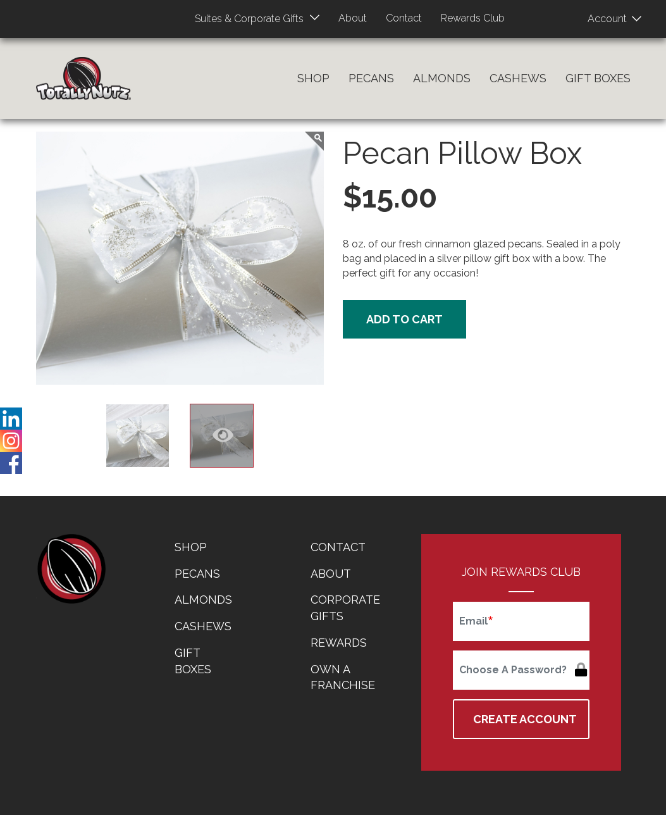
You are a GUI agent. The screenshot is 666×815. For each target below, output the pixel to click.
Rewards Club (477, 18)
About (351, 18)
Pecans (371, 78)
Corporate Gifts (345, 608)
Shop (313, 78)
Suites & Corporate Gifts (245, 19)
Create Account (525, 719)
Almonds (442, 78)
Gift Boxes (598, 78)
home (71, 569)
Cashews (518, 78)
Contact (405, 18)
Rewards (339, 642)
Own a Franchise (343, 677)
